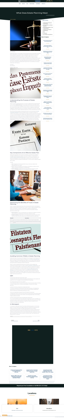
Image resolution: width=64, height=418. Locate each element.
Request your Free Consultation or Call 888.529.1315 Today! (32, 385)
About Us (23, 3)
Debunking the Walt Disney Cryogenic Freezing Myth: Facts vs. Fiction (47, 79)
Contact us (43, 3)
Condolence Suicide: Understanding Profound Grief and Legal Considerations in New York (47, 85)
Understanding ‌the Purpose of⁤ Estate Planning (47, 23)
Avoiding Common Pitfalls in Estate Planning (47, 30)
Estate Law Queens (25, 381)
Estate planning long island (28, 382)
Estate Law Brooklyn (28, 381)
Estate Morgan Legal (9, 415)
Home (20, 3)
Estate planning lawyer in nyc (11, 382)
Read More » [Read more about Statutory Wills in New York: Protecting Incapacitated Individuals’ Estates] (47, 60)
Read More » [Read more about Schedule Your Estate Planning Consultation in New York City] (47, 65)
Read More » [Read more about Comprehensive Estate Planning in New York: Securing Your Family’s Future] (47, 93)
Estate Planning (23, 0)
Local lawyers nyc (44, 382)
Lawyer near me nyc (39, 382)
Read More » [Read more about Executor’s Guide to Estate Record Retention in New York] (47, 76)
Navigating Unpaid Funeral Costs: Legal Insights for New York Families (47, 97)
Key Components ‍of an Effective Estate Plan (47, 25)
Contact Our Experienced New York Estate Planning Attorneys (16, 371)
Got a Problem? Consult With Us (47, 34)
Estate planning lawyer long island (16, 382)
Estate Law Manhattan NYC (15, 381)
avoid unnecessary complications (32, 265)
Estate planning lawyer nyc (20, 382)
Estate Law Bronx (31, 381)
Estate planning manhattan (32, 382)
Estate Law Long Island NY (22, 381)
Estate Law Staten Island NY (11, 381)
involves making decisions (35, 259)
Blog (27, 3)
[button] (52, 20)
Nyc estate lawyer (49, 382)
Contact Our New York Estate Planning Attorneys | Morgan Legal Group (47, 46)
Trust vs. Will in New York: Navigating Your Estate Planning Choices (47, 108)
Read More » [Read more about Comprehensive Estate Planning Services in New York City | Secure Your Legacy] (47, 71)
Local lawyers (42, 382)
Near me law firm (47, 382)
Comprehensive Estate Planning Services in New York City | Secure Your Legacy (47, 69)
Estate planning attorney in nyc (46, 381)
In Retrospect (45, 33)
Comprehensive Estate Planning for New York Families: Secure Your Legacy (47, 52)
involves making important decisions (17, 157)
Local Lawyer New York (34, 381)
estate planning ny (37, 381)
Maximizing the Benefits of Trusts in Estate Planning (48, 28)
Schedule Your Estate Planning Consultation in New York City (32, 376)
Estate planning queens (36, 382)
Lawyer (24, 1)
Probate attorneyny (52, 382)
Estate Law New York (18, 381)
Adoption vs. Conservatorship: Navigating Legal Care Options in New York (47, 102)
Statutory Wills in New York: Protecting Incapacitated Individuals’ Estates (47, 58)
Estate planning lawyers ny (25, 382)
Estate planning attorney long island (51, 381)
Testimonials (38, 3)
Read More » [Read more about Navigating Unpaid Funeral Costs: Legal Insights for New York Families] (47, 99)
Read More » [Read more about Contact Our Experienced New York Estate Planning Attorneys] (47, 43)
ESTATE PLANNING (13, 19)
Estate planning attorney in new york (41, 381)
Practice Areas (32, 3)
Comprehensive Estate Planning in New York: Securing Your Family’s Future (47, 91)
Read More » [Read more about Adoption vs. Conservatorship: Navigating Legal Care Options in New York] (47, 105)
